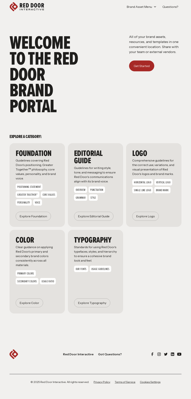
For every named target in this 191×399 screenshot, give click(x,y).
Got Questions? (110, 354)
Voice (37, 202)
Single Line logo (142, 190)
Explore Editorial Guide (93, 216)
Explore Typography (92, 303)
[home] (27, 6)
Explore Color (29, 303)
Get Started (142, 66)
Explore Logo (145, 216)
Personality (23, 202)
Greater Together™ (27, 194)
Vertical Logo (163, 182)
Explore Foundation (33, 216)
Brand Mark (162, 190)
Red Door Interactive (78, 354)
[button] (141, 6)
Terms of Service (125, 382)
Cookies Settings (150, 382)
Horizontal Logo (142, 182)
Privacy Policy (102, 382)
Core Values (49, 194)
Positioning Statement (29, 187)
